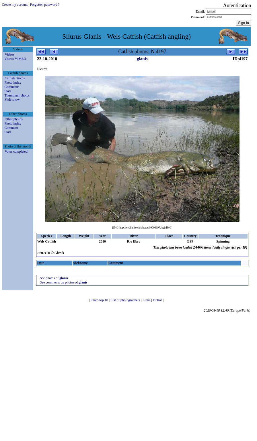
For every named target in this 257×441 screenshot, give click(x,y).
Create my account (15, 5)
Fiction (158, 300)
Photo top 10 (99, 300)
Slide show (12, 100)
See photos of (54, 278)
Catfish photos (15, 78)
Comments (11, 87)
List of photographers (125, 300)
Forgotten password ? (45, 5)
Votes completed (16, 151)
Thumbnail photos (17, 95)
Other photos (13, 119)
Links (147, 300)
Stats (7, 91)
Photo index (12, 82)
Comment (11, 128)
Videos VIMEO (15, 59)
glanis (142, 58)
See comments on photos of (63, 282)
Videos (9, 54)
